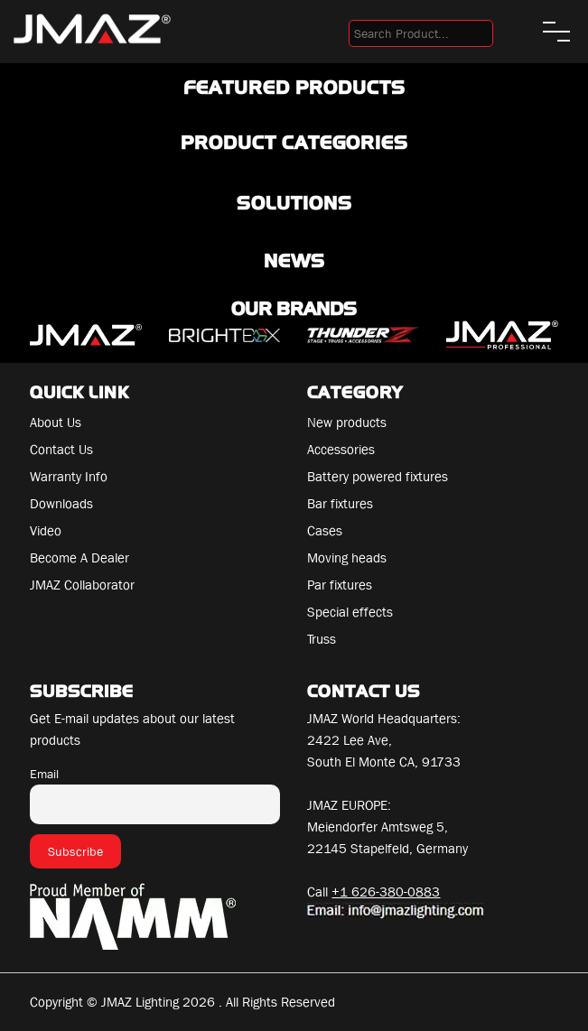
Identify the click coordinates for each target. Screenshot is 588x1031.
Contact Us (61, 450)
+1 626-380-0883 (385, 892)
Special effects (350, 612)
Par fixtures (339, 585)
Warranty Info (68, 477)
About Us (55, 422)
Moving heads (347, 558)
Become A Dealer (79, 558)
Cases (324, 531)
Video (45, 531)
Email (44, 774)
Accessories (341, 450)
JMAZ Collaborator (82, 585)
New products (347, 422)
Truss (321, 639)
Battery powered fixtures (377, 477)
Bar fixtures (340, 504)
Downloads (61, 504)
